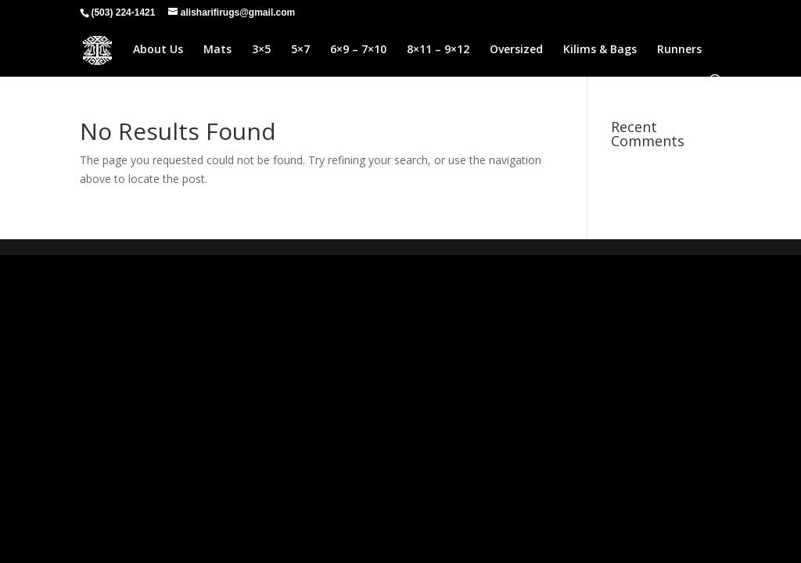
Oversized (516, 50)
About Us (158, 50)
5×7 (300, 50)
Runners (679, 50)
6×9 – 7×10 (358, 50)
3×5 (261, 50)
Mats (217, 50)
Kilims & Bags (600, 50)
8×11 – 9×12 (438, 50)
